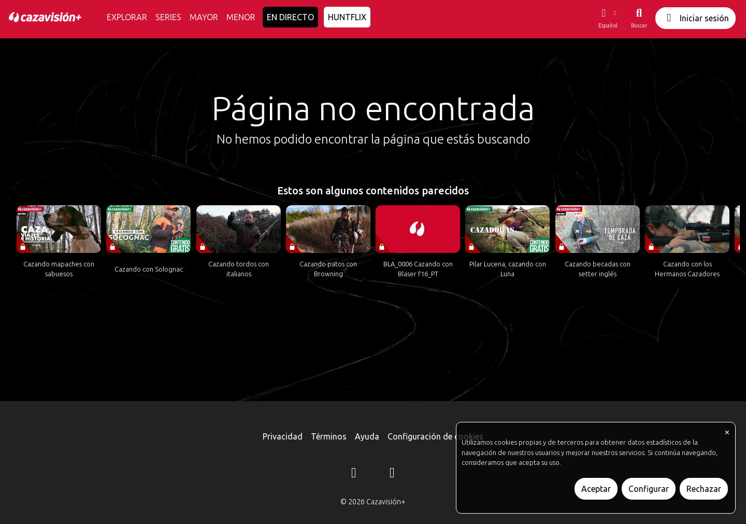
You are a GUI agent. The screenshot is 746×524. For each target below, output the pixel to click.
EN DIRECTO (290, 17)
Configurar (648, 488)
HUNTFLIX (347, 17)
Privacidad (283, 436)
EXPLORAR (127, 17)
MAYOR (204, 17)
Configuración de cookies (435, 436)
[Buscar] (639, 18)
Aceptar (596, 488)
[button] (608, 18)
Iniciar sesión (695, 17)
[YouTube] (392, 474)
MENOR (240, 17)
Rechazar (703, 488)
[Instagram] (354, 474)
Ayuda (367, 436)
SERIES (168, 17)
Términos (329, 436)
